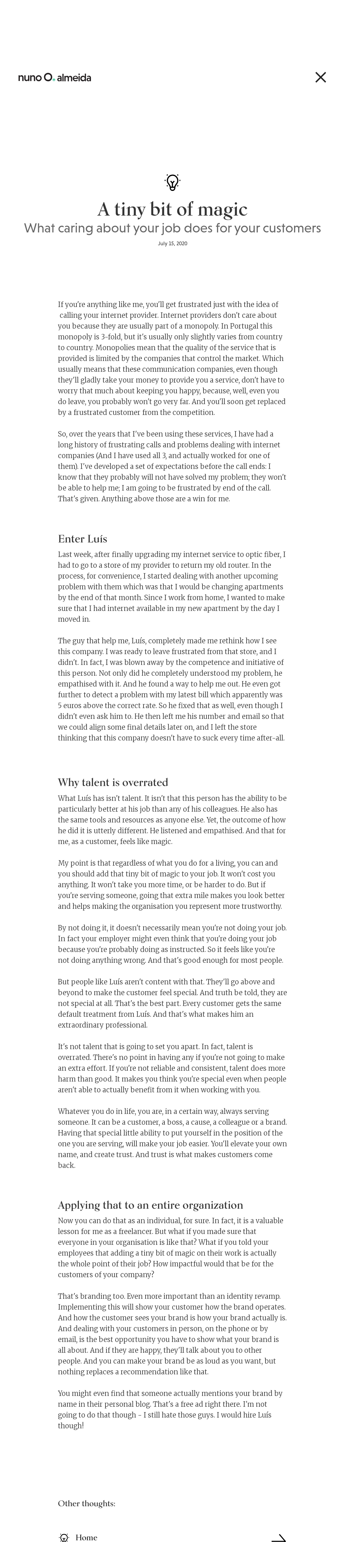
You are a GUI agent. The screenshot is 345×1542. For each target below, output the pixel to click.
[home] (55, 77)
